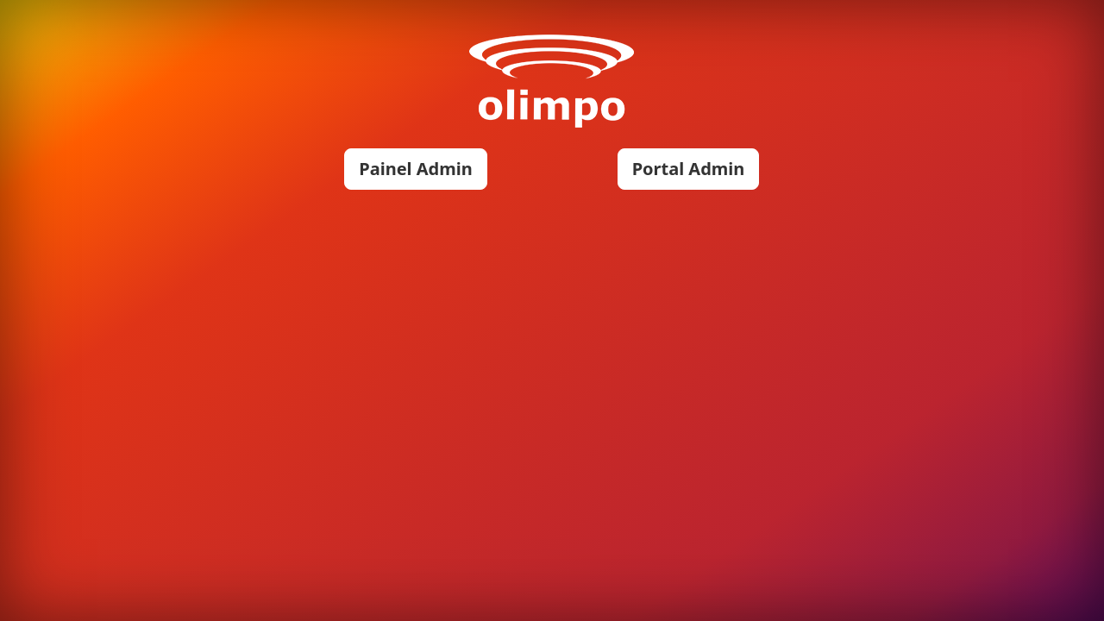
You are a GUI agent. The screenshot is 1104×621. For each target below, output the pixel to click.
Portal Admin (688, 168)
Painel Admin (415, 168)
